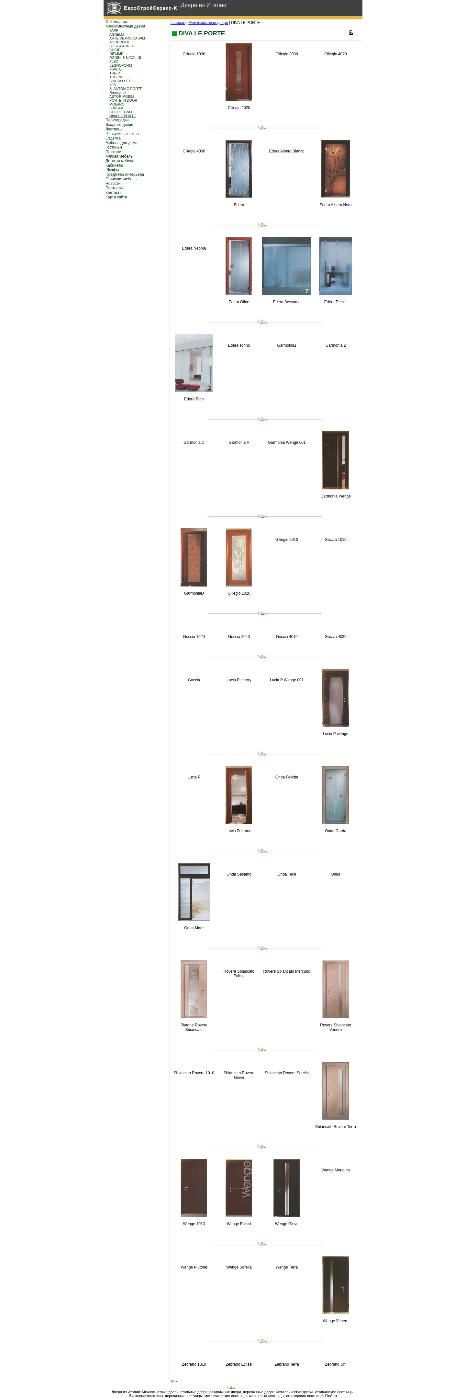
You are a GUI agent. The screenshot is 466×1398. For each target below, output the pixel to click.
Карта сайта (116, 197)
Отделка (113, 138)
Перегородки (116, 120)
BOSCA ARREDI (122, 46)
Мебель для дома (121, 142)
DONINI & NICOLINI (125, 58)
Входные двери (119, 124)
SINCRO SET (120, 81)
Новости (112, 183)
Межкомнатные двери (125, 26)
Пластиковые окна (122, 133)
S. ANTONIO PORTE (125, 89)
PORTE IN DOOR (123, 100)
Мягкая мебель (119, 156)
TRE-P (114, 73)
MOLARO (117, 104)
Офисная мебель (121, 179)
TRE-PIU (116, 77)
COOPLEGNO (120, 112)
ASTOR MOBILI (121, 96)
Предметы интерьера (124, 174)
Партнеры (114, 188)
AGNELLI (116, 34)
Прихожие (114, 152)
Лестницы (114, 129)
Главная (178, 22)
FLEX (113, 61)
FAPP (113, 30)
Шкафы (112, 170)
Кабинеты (114, 165)
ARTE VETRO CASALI (127, 38)
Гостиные (114, 147)
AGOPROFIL (119, 42)
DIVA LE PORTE (122, 116)
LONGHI (116, 108)
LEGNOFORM (120, 65)
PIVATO (115, 69)
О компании (116, 21)
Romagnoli (117, 93)
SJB (112, 85)
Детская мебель (119, 161)
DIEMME (116, 54)
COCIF (114, 50)
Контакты (113, 192)
